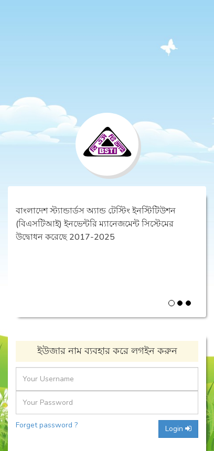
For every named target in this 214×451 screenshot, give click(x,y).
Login (178, 429)
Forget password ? (47, 425)
